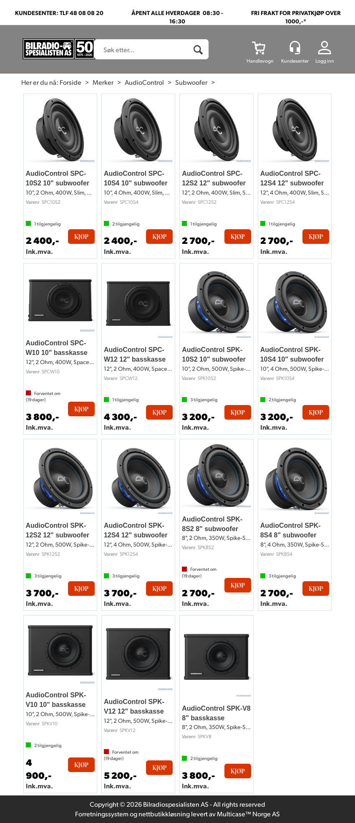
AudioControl (144, 82)
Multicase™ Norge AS (248, 813)
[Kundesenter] (295, 47)
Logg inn (324, 61)
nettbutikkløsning (164, 813)
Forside (70, 82)
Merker (103, 82)
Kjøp (81, 237)
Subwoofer (191, 82)
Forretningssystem (101, 813)
